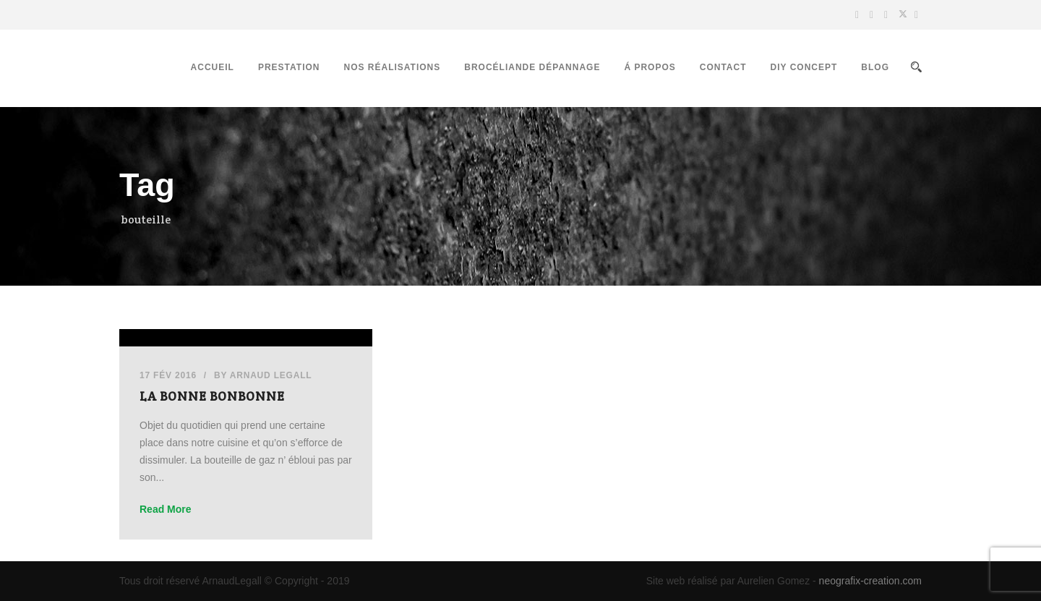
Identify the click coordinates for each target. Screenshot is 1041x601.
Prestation (289, 67)
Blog (875, 67)
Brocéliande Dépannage (532, 67)
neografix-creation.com (870, 581)
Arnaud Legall (271, 375)
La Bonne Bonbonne (212, 396)
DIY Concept (804, 67)
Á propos (649, 67)
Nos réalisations (391, 67)
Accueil (212, 67)
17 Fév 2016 (168, 375)
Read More (166, 509)
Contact (723, 67)
